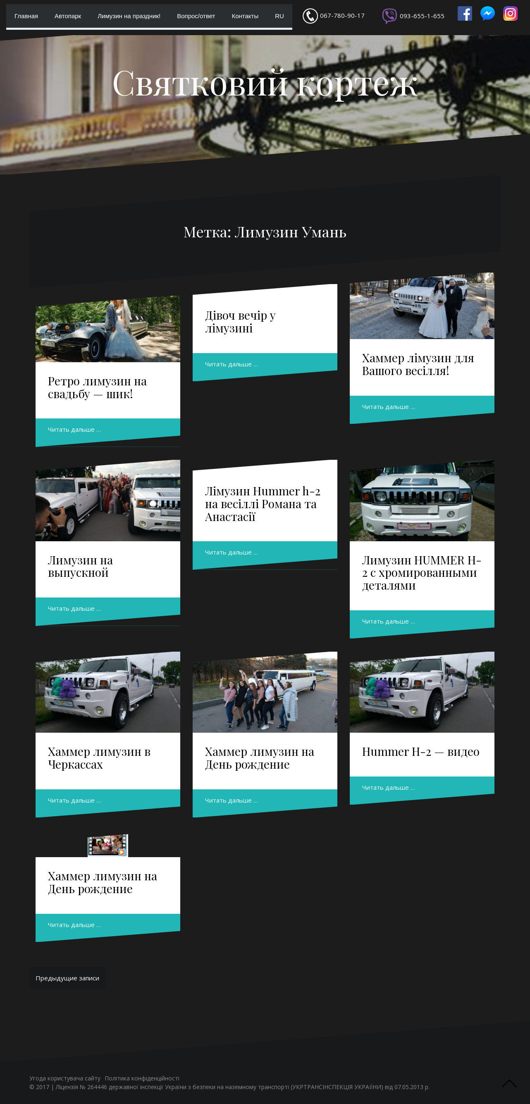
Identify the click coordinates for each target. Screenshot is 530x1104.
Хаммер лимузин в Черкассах (99, 757)
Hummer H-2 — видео (421, 751)
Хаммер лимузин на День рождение (259, 757)
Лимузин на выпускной (80, 566)
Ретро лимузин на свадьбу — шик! (97, 387)
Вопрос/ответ (196, 15)
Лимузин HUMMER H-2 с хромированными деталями (422, 572)
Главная (26, 15)
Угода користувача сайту (64, 1078)
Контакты (245, 15)
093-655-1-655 (422, 16)
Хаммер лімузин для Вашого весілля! (418, 364)
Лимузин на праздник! (129, 15)
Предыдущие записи (67, 978)
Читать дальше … (74, 429)
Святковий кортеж (265, 81)
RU (279, 15)
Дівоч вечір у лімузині (240, 321)
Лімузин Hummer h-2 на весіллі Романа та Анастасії (262, 503)
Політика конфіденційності (142, 1078)
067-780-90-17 (342, 15)
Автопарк (68, 15)
